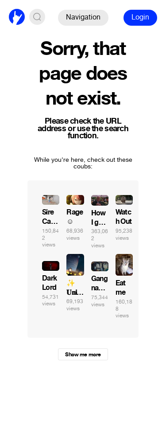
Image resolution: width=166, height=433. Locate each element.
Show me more (82, 354)
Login (140, 17)
